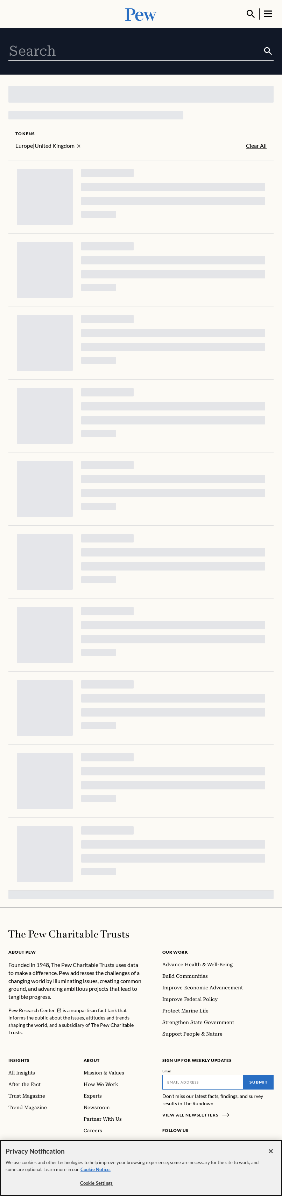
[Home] (68, 934)
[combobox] (135, 51)
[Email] (203, 1082)
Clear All (256, 146)
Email (167, 1071)
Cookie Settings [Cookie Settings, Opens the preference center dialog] (96, 1183)
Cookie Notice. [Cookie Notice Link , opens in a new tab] (95, 1169)
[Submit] (268, 51)
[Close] (271, 1151)
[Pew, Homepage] (141, 14)
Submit (258, 1082)
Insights (19, 1060)
